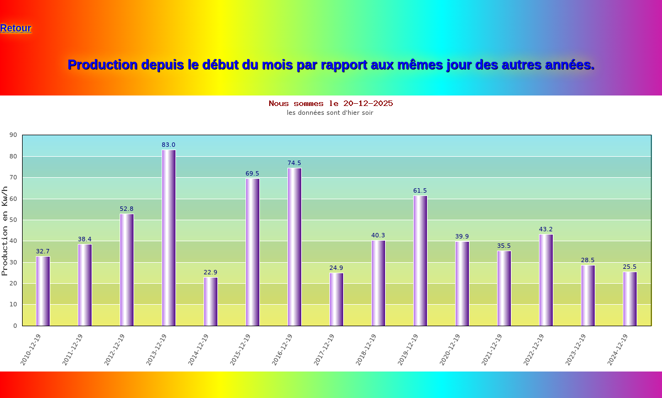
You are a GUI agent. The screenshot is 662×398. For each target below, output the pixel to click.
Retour (15, 28)
